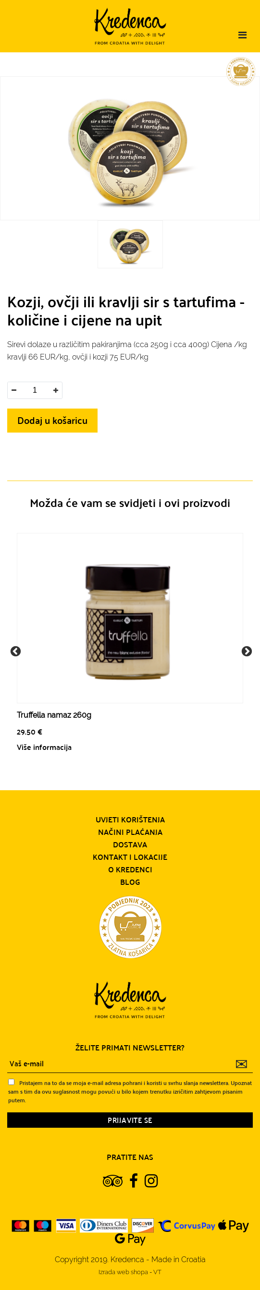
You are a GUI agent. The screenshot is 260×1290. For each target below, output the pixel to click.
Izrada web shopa (124, 1272)
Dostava (130, 844)
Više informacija (44, 747)
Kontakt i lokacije (130, 857)
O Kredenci (130, 869)
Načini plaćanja (130, 832)
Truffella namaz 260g (54, 715)
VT (157, 1272)
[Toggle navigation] (242, 35)
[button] (56, 390)
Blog (130, 882)
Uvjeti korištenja (130, 819)
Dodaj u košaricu (52, 420)
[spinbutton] (35, 390)
